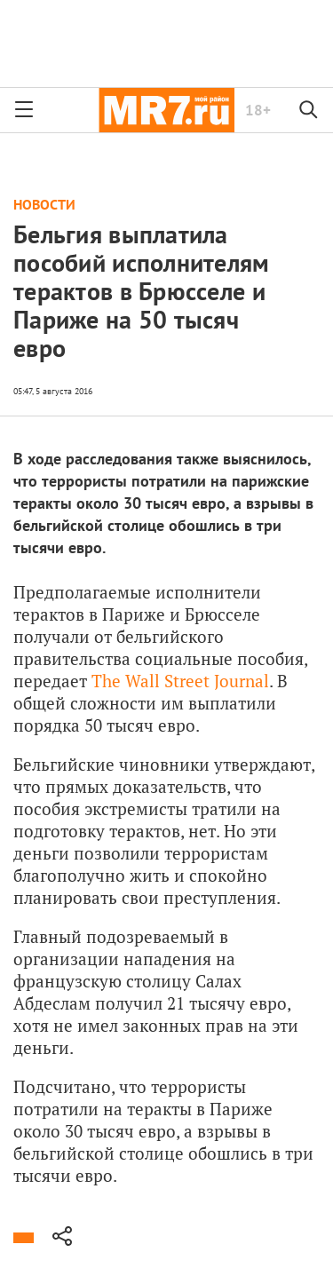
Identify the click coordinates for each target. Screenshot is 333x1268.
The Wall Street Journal (180, 681)
